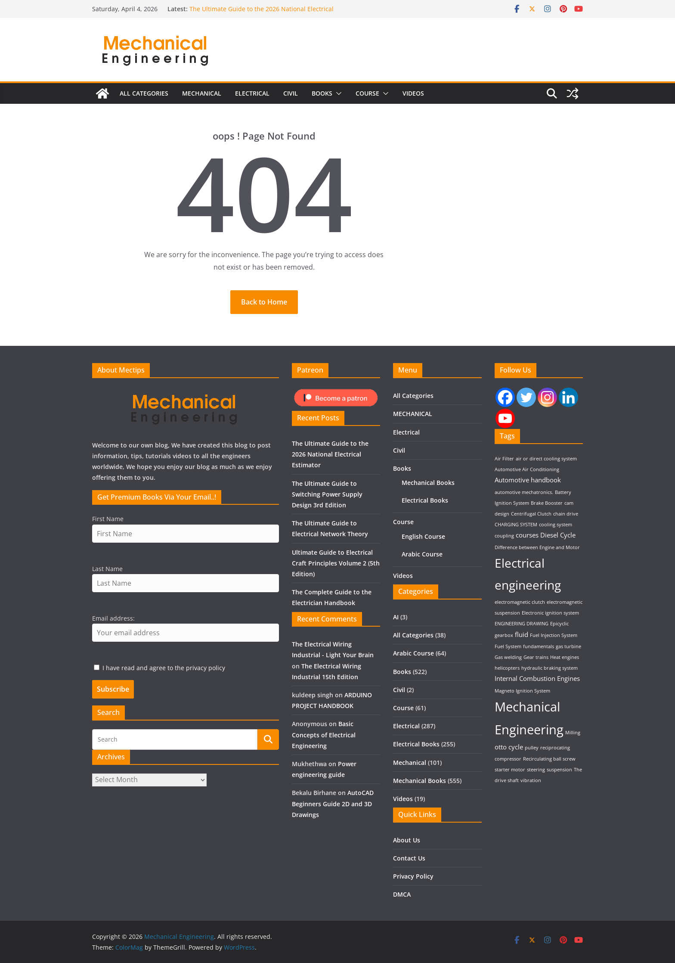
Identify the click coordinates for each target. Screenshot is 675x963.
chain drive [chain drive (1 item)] (565, 514)
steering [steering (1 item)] (536, 770)
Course (367, 99)
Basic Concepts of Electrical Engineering (324, 734)
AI (396, 617)
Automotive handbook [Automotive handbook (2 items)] (528, 479)
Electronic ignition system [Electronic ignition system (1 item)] (550, 613)
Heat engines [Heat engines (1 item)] (564, 657)
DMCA (402, 894)
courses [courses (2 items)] (527, 535)
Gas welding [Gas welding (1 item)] (508, 657)
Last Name (107, 569)
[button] (337, 99)
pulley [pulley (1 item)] (532, 748)
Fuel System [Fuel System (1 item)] (508, 646)
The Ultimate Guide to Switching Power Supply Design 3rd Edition (327, 494)
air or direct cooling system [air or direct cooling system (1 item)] (546, 459)
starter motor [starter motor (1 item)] (510, 770)
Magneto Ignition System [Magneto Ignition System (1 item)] (522, 691)
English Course (423, 536)
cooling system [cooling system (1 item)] (555, 525)
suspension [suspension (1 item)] (559, 770)
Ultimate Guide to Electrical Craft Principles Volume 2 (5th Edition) (336, 563)
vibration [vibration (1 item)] (530, 780)
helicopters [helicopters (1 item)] (507, 668)
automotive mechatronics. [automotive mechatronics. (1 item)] (524, 492)
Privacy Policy (413, 876)
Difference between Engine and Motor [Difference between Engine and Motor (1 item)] (537, 547)
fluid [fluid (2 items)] (521, 634)
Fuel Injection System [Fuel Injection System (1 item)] (553, 635)
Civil (290, 99)
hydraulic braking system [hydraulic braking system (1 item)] (549, 668)
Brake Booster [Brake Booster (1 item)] (547, 503)
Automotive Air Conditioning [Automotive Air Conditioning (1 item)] (527, 469)
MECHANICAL (201, 99)
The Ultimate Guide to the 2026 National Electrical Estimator (330, 454)
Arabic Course (422, 554)
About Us (406, 840)
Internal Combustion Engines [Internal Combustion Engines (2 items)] (537, 678)
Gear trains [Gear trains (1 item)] (535, 657)
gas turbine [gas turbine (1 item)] (568, 646)
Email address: (113, 618)
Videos (413, 99)
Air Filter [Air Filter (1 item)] (504, 459)
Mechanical (409, 762)
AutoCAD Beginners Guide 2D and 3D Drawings (333, 803)
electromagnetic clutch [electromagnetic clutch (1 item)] (520, 602)
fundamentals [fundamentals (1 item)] (538, 646)
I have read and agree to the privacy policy (163, 668)
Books (322, 99)
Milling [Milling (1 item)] (572, 733)
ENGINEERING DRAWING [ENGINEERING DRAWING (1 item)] (521, 624)
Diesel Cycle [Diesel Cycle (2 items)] (558, 535)
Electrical (252, 99)
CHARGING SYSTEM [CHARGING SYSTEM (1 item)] (516, 525)
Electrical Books (425, 500)
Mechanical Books (428, 482)
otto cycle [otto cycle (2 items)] (509, 746)
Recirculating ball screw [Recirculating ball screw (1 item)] (549, 759)
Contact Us (409, 858)
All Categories (144, 99)
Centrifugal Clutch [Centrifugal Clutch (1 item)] (531, 514)
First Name (108, 519)
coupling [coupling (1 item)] (504, 536)
